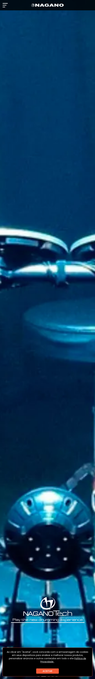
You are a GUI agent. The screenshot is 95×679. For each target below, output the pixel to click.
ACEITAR (47, 671)
